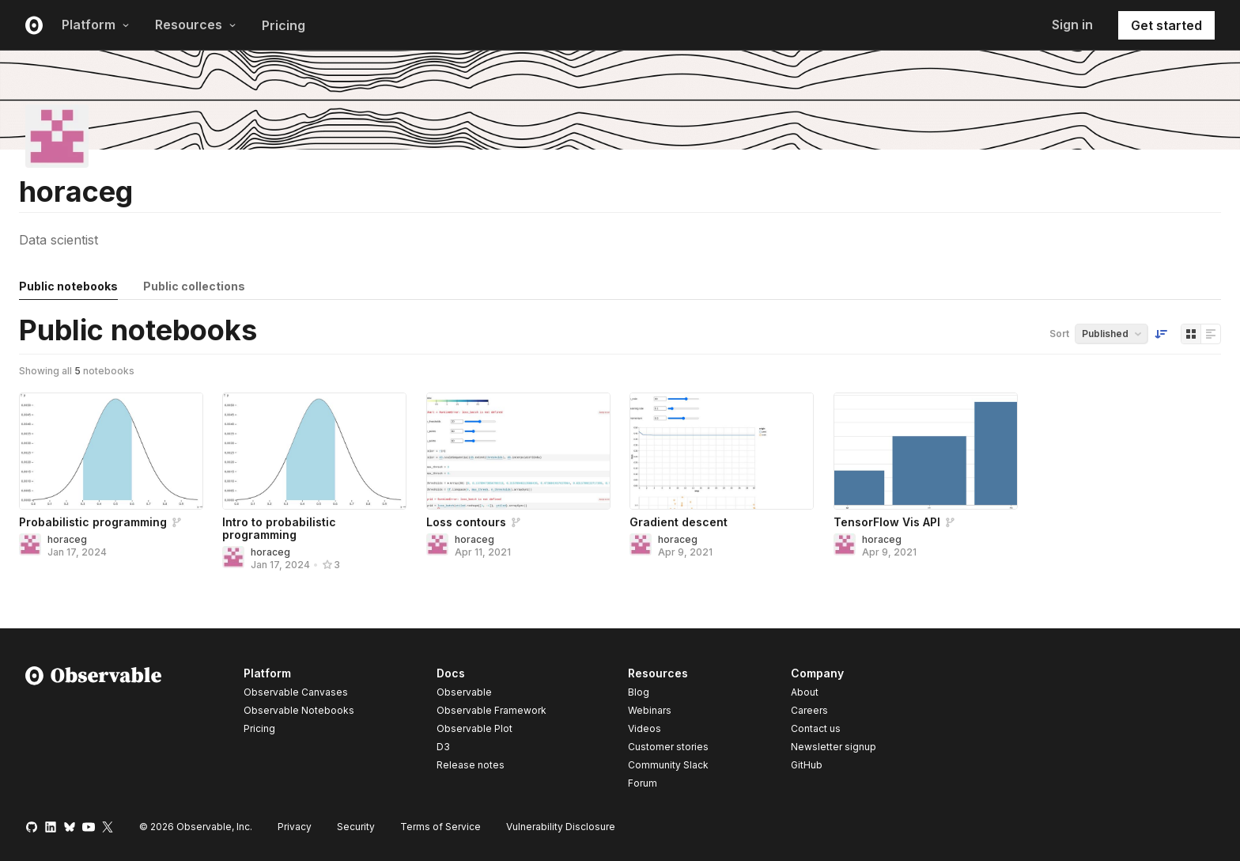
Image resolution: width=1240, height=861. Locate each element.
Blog (638, 692)
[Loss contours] (518, 451)
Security (356, 827)
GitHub (806, 765)
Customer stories (668, 747)
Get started (1166, 25)
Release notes (471, 765)
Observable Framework (491, 710)
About (804, 692)
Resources (195, 24)
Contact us (816, 728)
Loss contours (466, 522)
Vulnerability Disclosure (560, 827)
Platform (96, 24)
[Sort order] (1160, 334)
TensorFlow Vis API (887, 522)
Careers (809, 710)
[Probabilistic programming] (111, 451)
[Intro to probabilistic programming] (314, 451)
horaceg (67, 539)
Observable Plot (474, 728)
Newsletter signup (833, 747)
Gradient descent (678, 522)
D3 (443, 747)
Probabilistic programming (93, 522)
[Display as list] (1210, 333)
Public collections (194, 286)
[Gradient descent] (721, 451)
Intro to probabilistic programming (279, 528)
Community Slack (668, 765)
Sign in (1072, 24)
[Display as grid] (1190, 333)
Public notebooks (68, 286)
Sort (1059, 333)
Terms (440, 827)
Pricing (283, 25)
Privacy (295, 827)
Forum (642, 783)
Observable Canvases (296, 692)
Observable (464, 692)
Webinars (649, 710)
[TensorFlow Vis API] (926, 451)
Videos (644, 728)
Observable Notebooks (299, 710)
